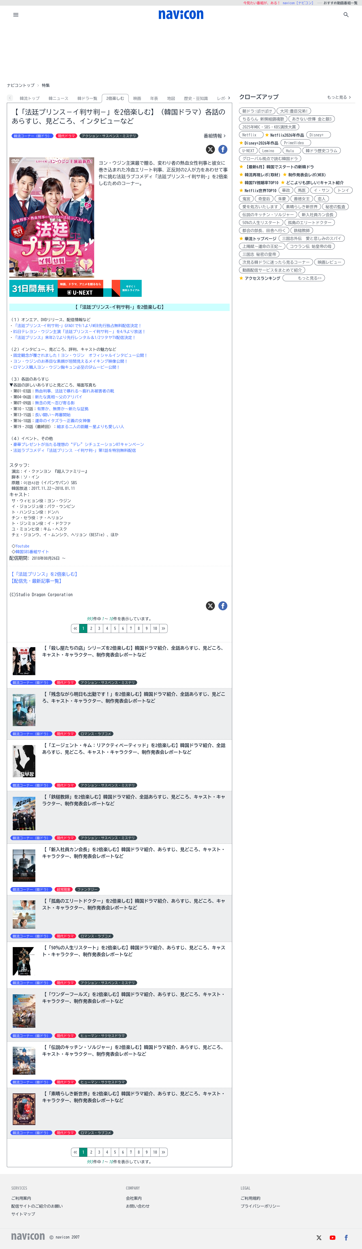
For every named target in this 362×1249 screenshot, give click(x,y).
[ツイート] (210, 149)
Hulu (292, 151)
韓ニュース (58, 98)
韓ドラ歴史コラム (321, 151)
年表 (154, 98)
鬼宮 (246, 199)
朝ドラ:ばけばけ (257, 111)
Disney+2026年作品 (261, 143)
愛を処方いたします (260, 207)
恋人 (322, 199)
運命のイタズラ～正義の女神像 (62, 421)
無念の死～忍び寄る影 (55, 403)
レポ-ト (224, 98)
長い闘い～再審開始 (53, 415)
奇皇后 (264, 199)
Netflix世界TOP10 (260, 191)
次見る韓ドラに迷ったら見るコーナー (276, 262)
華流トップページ (260, 239)
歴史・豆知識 (196, 98)
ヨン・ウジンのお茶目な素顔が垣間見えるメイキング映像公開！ (70, 361)
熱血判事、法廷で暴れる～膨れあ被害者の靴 (74, 391)
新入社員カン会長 (317, 215)
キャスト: (19, 494)
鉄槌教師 (302, 231)
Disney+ (318, 135)
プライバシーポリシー (260, 1206)
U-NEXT (248, 151)
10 (155, 628)
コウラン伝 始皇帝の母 (310, 246)
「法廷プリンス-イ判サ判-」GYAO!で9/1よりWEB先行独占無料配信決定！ (77, 326)
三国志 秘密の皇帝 (259, 254)
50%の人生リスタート (261, 223)
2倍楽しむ (115, 98)
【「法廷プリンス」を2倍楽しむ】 (44, 574)
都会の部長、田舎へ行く (264, 231)
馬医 (302, 190)
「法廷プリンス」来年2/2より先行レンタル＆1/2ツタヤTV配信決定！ (74, 338)
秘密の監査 (335, 207)
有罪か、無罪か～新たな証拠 (63, 409)
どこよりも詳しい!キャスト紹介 (315, 183)
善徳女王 (302, 199)
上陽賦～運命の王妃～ (262, 246)
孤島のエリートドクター (309, 223)
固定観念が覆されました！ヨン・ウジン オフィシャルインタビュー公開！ (80, 355)
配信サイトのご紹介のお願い (37, 1206)
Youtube (22, 546)
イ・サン (321, 190)
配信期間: (19, 558)
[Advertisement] (181, 52)
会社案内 (134, 1198)
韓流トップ (30, 98)
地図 (171, 98)
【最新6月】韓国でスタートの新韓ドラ (279, 167)
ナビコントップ (21, 85)
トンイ (343, 190)
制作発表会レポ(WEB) (307, 175)
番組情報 (215, 136)
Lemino (270, 151)
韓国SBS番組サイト (32, 552)
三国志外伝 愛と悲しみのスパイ (311, 239)
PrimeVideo (296, 143)
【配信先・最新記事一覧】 (36, 581)
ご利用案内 (21, 1198)
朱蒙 (282, 199)
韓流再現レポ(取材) (262, 175)
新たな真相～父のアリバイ (59, 397)
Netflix (251, 135)
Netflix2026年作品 (287, 135)
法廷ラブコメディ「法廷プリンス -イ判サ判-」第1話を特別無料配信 (74, 450)
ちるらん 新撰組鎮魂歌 (263, 119)
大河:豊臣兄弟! (294, 111)
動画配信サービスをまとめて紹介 (272, 270)
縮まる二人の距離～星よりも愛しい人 (90, 427)
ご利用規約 (250, 1198)
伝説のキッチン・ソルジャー (268, 215)
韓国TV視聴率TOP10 (261, 183)
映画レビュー (329, 262)
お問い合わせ (138, 1206)
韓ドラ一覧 (87, 98)
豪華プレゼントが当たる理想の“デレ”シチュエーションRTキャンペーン (78, 445)
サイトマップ (23, 1214)
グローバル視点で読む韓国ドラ (270, 159)
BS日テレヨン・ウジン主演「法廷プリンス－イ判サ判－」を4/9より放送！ (79, 332)
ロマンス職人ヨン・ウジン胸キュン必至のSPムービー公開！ (66, 367)
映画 (137, 98)
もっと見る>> (304, 278)
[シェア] (222, 149)
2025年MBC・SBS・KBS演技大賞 (269, 127)
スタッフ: (19, 465)
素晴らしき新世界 (302, 207)
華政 (286, 190)
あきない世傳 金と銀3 (311, 119)
